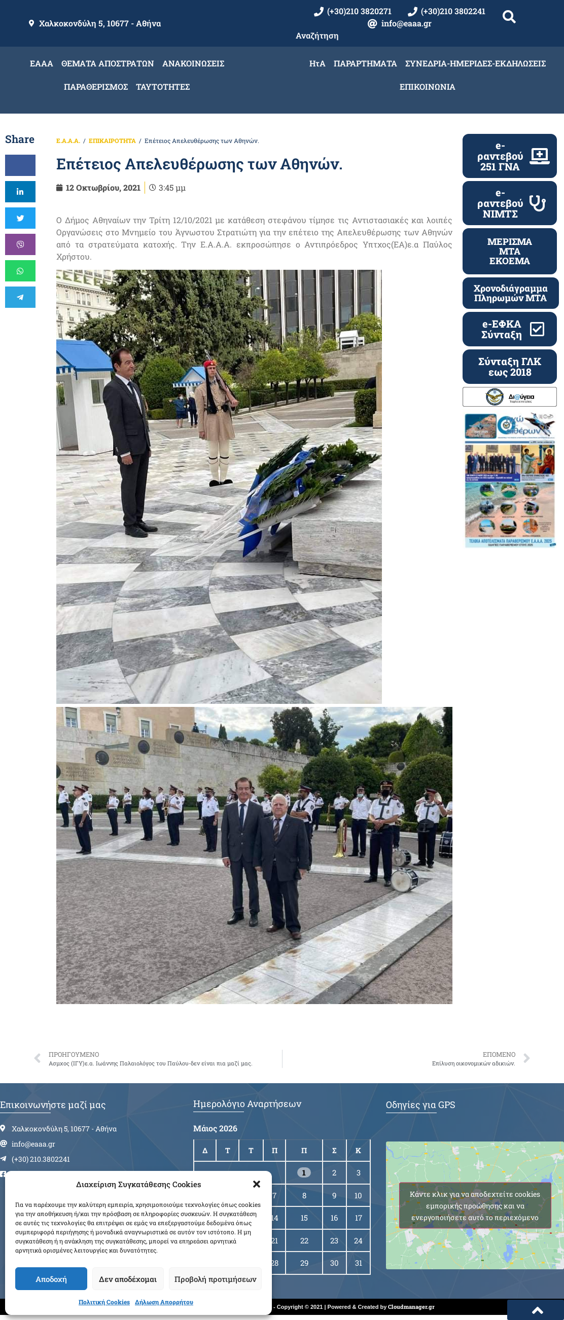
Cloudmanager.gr (411, 1306)
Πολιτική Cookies (104, 1302)
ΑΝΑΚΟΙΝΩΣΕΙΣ (193, 63)
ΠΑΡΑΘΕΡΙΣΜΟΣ (96, 86)
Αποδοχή (51, 1279)
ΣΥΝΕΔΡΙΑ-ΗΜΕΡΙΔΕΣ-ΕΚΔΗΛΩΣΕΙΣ (475, 63)
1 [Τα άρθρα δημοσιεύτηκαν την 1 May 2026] (304, 1172)
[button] (257, 1184)
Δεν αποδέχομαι (128, 1279)
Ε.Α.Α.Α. (68, 140)
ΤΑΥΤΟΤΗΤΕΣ (163, 86)
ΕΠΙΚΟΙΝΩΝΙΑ (427, 86)
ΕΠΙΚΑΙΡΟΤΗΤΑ (112, 140)
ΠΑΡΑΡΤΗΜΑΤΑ (365, 63)
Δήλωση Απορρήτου (164, 1302)
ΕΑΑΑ (41, 63)
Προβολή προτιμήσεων (215, 1279)
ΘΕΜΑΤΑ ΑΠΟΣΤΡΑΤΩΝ (107, 63)
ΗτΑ (317, 63)
